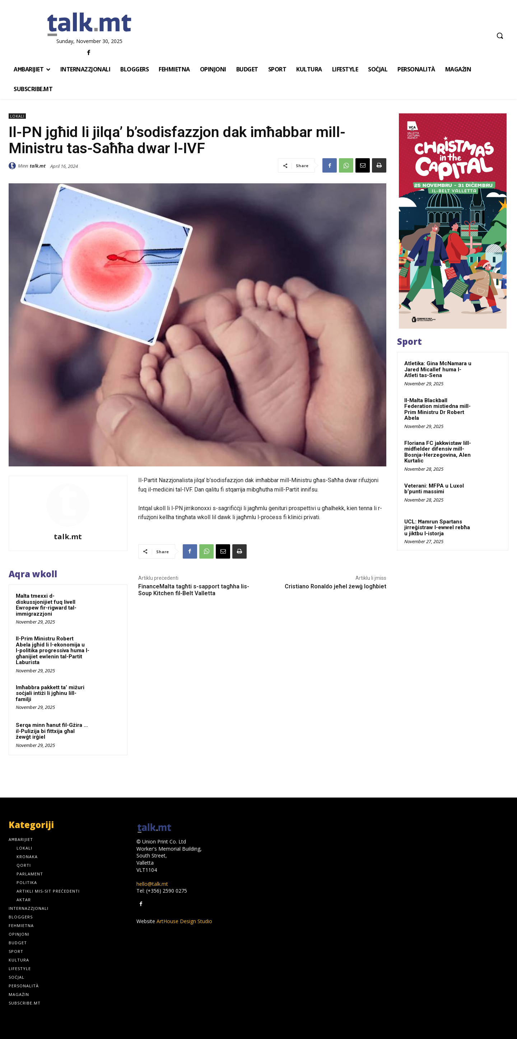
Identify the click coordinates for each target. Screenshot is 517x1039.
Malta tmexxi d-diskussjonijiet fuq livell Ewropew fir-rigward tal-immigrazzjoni (46, 605)
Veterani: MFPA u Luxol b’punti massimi (434, 489)
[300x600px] (452, 221)
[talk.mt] (90, 25)
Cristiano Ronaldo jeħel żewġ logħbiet (335, 586)
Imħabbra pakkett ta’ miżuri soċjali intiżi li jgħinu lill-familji (50, 693)
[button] (499, 35)
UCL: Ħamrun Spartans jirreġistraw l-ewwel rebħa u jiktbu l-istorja (437, 527)
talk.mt (38, 166)
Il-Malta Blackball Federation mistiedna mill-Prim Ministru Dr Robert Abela (437, 409)
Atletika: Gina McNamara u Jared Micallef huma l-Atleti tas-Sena (437, 369)
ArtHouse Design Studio (184, 921)
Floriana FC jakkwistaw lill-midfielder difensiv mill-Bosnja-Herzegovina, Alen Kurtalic (437, 452)
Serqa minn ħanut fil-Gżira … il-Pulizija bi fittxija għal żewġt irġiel (52, 731)
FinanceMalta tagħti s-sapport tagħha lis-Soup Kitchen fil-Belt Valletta (193, 590)
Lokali (17, 116)
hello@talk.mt (152, 883)
